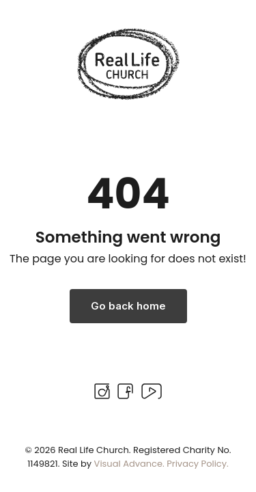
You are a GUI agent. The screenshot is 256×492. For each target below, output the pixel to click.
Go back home (128, 305)
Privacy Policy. (198, 463)
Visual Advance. (129, 463)
